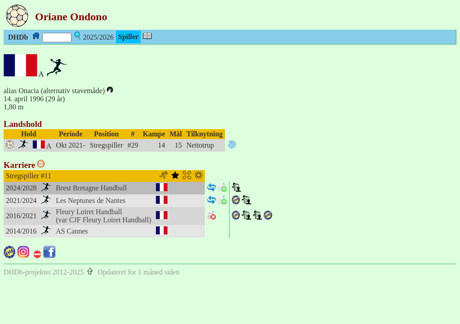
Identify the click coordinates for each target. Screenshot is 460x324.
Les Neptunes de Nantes (90, 200)
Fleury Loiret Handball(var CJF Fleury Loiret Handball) (103, 216)
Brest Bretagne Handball (91, 188)
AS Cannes (72, 231)
